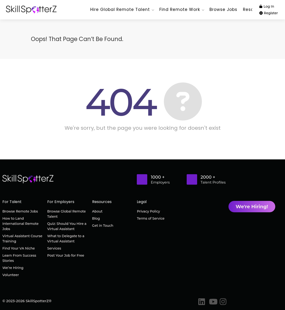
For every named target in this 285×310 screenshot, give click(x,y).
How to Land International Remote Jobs (20, 223)
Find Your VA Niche (18, 248)
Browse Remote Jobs (20, 211)
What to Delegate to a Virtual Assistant (65, 238)
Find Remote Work (179, 9)
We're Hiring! (252, 206)
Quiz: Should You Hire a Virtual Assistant (66, 226)
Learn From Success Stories (19, 258)
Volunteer (10, 275)
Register (268, 13)
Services (54, 248)
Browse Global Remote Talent (66, 214)
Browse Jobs (223, 9)
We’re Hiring (13, 268)
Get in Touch (102, 225)
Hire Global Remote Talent (120, 9)
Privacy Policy (148, 211)
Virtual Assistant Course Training (22, 238)
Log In (266, 6)
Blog (96, 218)
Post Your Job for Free (65, 255)
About (97, 211)
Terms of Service (150, 218)
